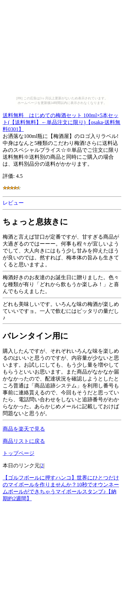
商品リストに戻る (24, 441)
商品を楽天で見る (24, 429)
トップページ (18, 453)
